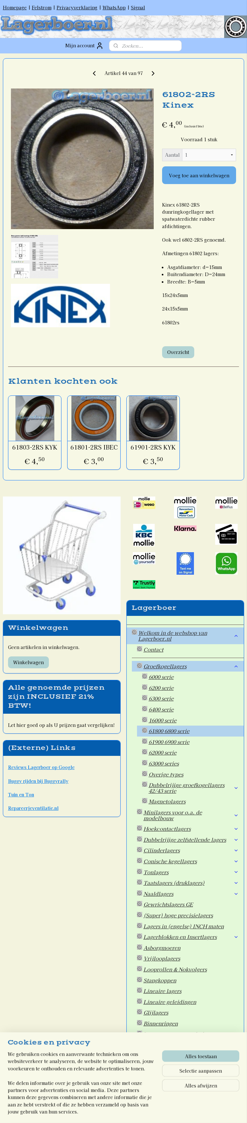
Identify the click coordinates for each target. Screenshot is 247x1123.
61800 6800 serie (169, 731)
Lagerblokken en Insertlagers (191, 937)
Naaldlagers (191, 893)
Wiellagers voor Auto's (171, 1056)
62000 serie (163, 752)
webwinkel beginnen (132, 1111)
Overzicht (178, 351)
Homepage (15, 7)
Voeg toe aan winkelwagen (199, 175)
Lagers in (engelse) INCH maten (183, 926)
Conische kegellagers (191, 861)
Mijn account (84, 46)
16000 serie (163, 720)
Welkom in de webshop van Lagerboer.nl (188, 635)
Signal (138, 7)
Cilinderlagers (191, 850)
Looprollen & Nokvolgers (175, 969)
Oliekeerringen (191, 1045)
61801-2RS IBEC (94, 447)
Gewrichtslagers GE (168, 904)
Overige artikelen (165, 1066)
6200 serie (161, 687)
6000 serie (161, 677)
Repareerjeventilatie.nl (33, 808)
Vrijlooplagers (161, 958)
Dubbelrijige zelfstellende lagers (191, 839)
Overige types (166, 774)
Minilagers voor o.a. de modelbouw (191, 815)
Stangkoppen (159, 980)
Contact (153, 649)
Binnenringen (160, 1023)
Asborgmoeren (161, 947)
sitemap (97, 1111)
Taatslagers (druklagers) (191, 882)
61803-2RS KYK (34, 447)
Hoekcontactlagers (191, 828)
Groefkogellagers (191, 666)
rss (109, 1111)
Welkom (148, 1083)
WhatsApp (114, 7)
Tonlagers (191, 872)
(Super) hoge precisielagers (178, 915)
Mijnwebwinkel (187, 1111)
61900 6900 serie (169, 742)
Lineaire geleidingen (169, 1002)
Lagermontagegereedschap (177, 1034)
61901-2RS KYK (153, 447)
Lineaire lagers (162, 991)
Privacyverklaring (77, 7)
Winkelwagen (28, 662)
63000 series (164, 763)
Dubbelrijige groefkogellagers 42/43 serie (194, 787)
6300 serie (161, 698)
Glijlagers (155, 1012)
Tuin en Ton (21, 794)
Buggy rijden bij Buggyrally (38, 781)
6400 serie (161, 709)
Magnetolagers (167, 801)
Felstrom (41, 7)
